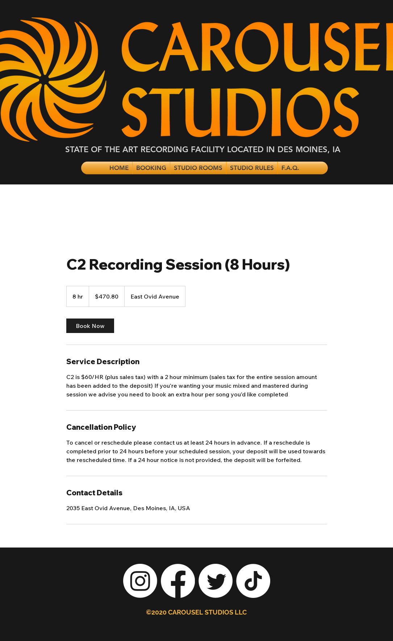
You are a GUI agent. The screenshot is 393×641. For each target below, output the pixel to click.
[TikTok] (253, 581)
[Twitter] (215, 581)
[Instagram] (140, 581)
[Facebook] (178, 581)
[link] (90, 326)
